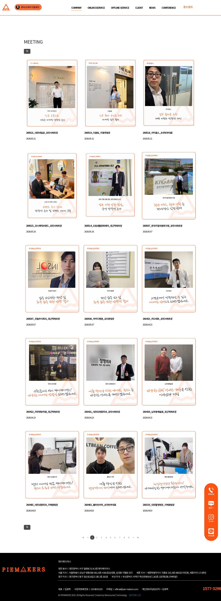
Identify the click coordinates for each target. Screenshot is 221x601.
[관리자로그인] (135, 595)
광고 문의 (187, 7)
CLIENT (139, 7)
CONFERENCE (169, 7)
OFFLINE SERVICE (120, 7)
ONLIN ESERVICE (96, 7)
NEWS (152, 7)
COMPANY (76, 7)
